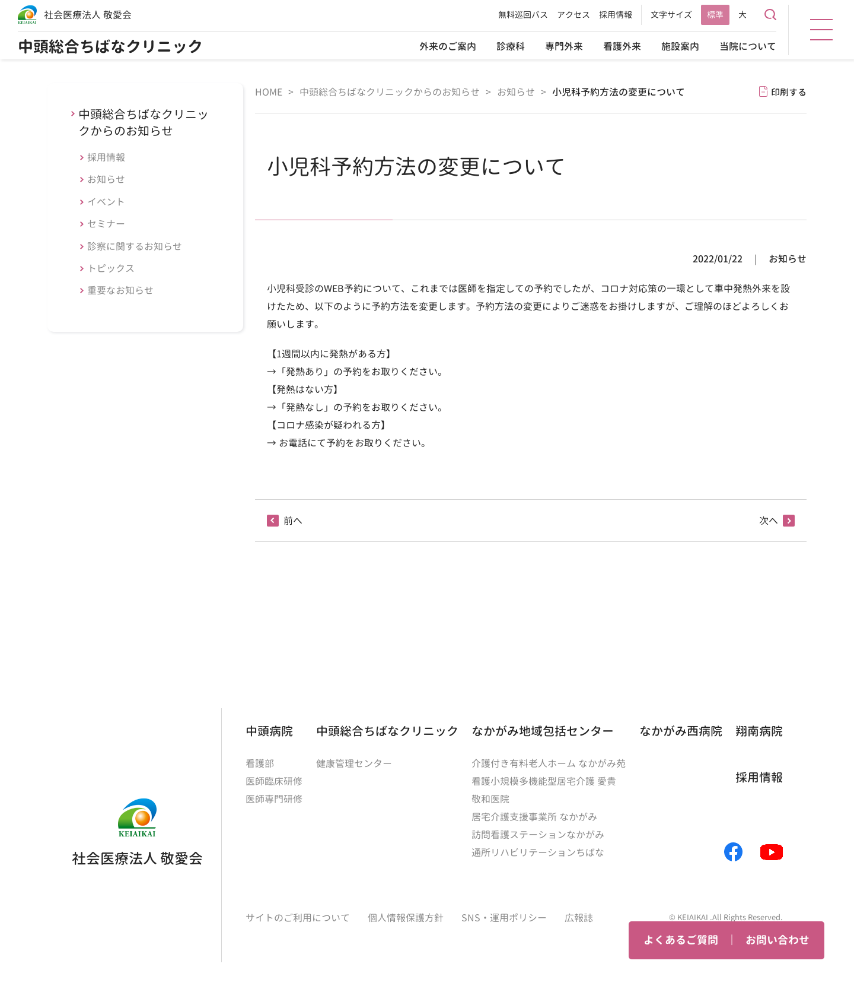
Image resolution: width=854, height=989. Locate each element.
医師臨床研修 (274, 781)
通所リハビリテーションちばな (537, 852)
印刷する (789, 92)
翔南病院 (759, 730)
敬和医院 (490, 799)
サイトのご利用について (298, 917)
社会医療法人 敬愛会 (88, 14)
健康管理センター (354, 763)
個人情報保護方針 (406, 917)
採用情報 (615, 14)
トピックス (111, 268)
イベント (106, 201)
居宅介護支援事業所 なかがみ (534, 816)
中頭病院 (269, 730)
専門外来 (564, 46)
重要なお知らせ (120, 290)
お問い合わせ (777, 940)
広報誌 (579, 917)
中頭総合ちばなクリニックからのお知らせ (143, 122)
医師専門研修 (274, 799)
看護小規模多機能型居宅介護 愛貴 (543, 781)
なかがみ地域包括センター (542, 730)
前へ (292, 520)
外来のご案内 (447, 46)
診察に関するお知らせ (134, 246)
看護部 (260, 763)
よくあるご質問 (680, 940)
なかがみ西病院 (680, 730)
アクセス (573, 14)
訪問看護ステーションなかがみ (537, 834)
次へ (768, 520)
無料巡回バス (523, 14)
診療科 (510, 46)
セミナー (106, 223)
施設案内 (680, 46)
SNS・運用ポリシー (504, 917)
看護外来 (622, 46)
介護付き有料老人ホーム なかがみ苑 (548, 763)
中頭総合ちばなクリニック (110, 46)
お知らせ (106, 179)
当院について (747, 46)
